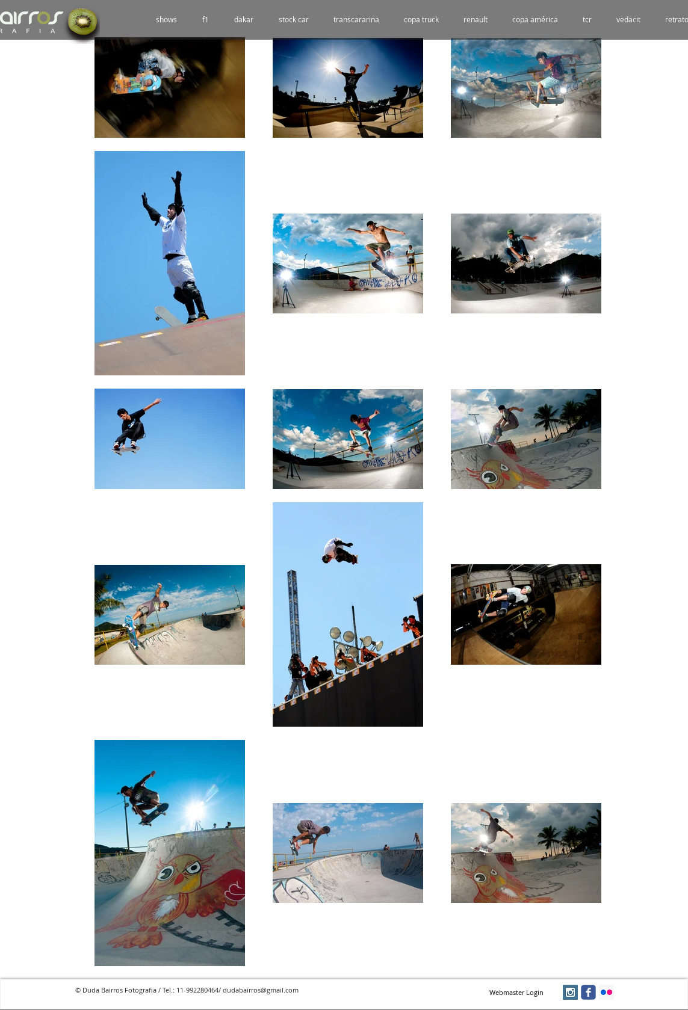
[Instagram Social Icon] (570, 992)
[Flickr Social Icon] (606, 992)
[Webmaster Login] (516, 993)
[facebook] (588, 992)
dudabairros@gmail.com (261, 989)
